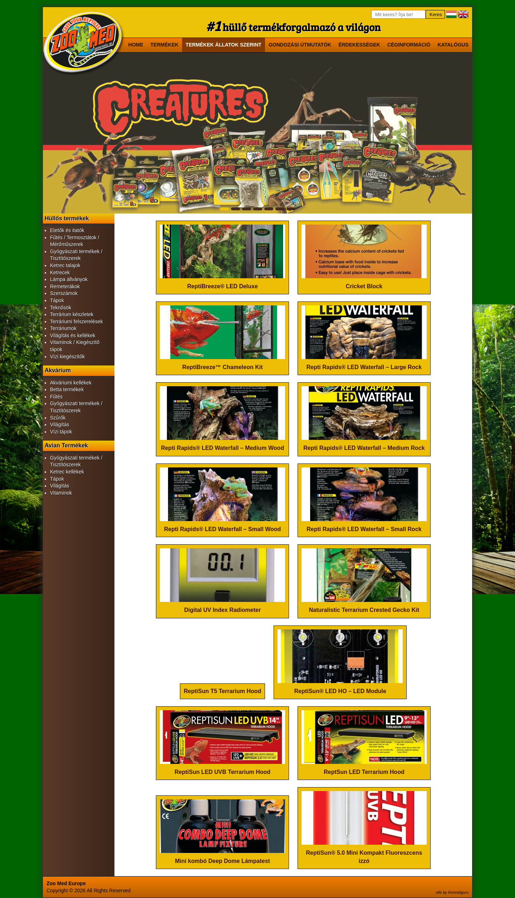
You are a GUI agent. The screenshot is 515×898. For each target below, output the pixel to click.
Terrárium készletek (71, 314)
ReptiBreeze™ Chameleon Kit (222, 367)
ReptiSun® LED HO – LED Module (340, 691)
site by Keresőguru (452, 892)
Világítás (59, 424)
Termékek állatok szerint (223, 45)
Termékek (165, 45)
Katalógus (453, 45)
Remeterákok (65, 286)
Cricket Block (364, 286)
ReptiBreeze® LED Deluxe (222, 286)
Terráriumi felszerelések (76, 321)
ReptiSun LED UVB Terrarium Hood (222, 772)
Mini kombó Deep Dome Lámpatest (222, 861)
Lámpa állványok (69, 279)
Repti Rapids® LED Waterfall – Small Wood (222, 529)
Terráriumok (63, 328)
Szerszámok (64, 293)
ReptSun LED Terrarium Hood (364, 772)
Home (135, 45)
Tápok (57, 300)
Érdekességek (359, 45)
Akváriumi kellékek (71, 383)
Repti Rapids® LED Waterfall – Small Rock (364, 529)
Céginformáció (409, 45)
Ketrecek (60, 272)
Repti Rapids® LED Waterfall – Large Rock (364, 367)
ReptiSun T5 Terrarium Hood (222, 691)
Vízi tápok (61, 432)
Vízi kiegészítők (67, 356)
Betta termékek (67, 389)
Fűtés (56, 396)
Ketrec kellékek (67, 472)
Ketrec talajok (65, 265)
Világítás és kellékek (72, 335)
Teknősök (60, 307)
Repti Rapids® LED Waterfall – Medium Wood (222, 448)
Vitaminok (61, 493)
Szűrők (58, 418)
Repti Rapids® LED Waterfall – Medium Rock (364, 448)
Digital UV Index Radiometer (222, 610)
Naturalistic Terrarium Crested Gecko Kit (364, 610)
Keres (436, 14)
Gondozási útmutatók (300, 45)
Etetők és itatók (67, 230)
